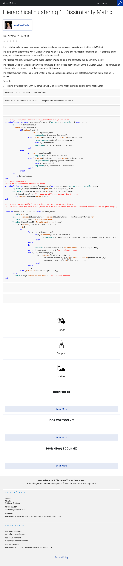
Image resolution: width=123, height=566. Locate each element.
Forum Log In (102, 3)
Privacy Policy (61, 557)
